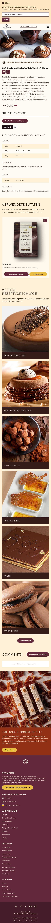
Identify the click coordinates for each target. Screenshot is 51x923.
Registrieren (9, 750)
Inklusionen (6, 860)
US (15, 127)
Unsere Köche (7, 890)
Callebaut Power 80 (23, 151)
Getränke (5, 874)
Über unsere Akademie (10, 896)
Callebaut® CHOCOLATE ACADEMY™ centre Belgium (24, 62)
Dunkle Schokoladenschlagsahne (15, 121)
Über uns (5, 825)
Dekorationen (6, 864)
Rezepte (5, 815)
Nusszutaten (6, 854)
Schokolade (6, 847)
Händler (5, 838)
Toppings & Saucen (8, 867)
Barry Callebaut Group (10, 828)
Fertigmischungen (8, 870)
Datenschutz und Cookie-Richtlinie (25, 921)
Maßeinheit (7, 127)
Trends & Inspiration (9, 818)
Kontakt (5, 831)
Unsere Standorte (8, 893)
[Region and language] (25, 14)
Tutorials (5, 886)
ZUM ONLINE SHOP (28, 27)
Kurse (4, 883)
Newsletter (6, 835)
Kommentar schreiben (37, 654)
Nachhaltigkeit (7, 821)
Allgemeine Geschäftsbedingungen (25, 918)
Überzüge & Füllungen (9, 857)
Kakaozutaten (7, 851)
